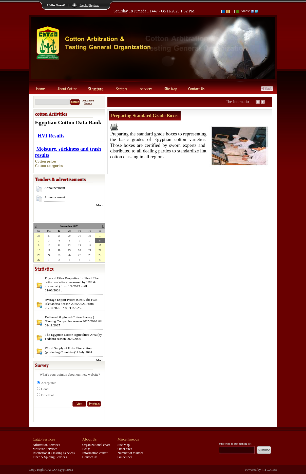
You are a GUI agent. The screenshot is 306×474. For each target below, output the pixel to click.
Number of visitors (130, 453)
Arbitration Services (46, 445)
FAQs (86, 449)
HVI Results (51, 135)
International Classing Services (54, 453)
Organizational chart (96, 445)
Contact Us (90, 457)
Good (45, 389)
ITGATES (270, 469)
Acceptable (48, 383)
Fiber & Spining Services (50, 457)
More (99, 205)
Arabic (245, 11)
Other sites (125, 449)
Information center (95, 453)
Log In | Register (89, 5)
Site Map (124, 445)
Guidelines (125, 457)
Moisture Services (45, 449)
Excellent (47, 395)
